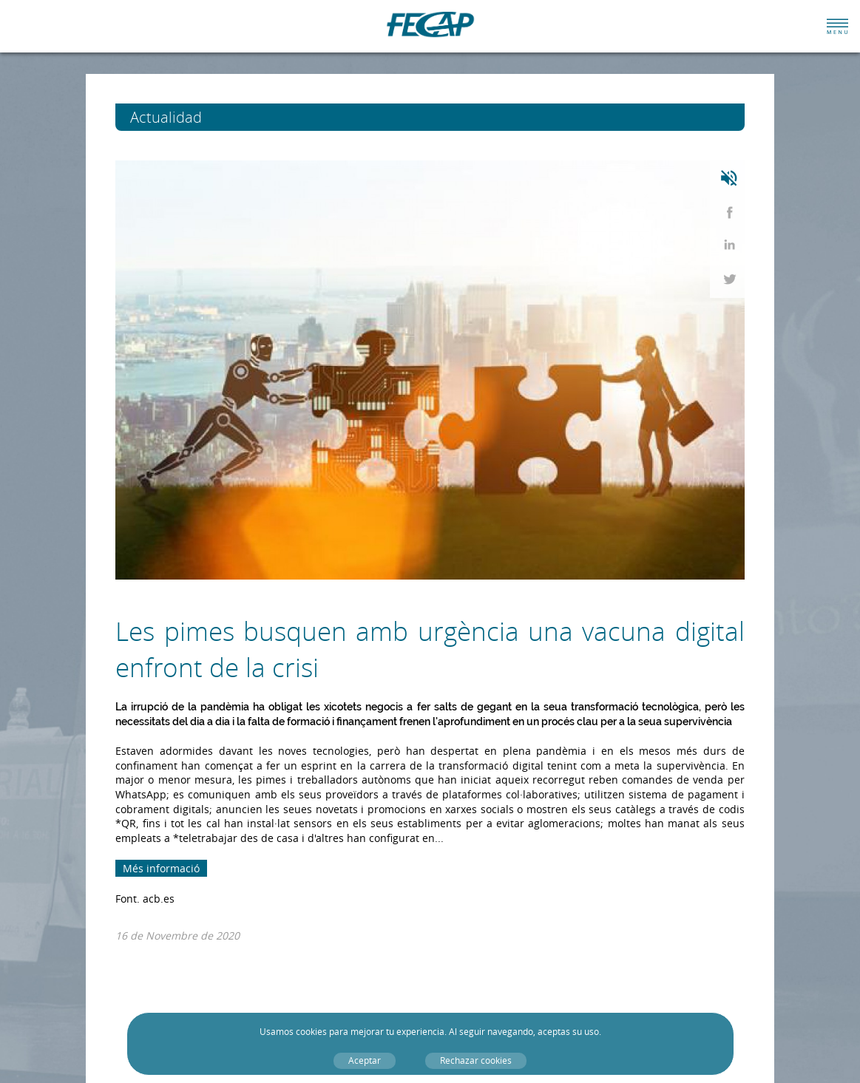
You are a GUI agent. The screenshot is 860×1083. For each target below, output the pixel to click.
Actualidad (198, 117)
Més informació (161, 868)
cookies (311, 1031)
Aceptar (364, 1060)
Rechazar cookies (476, 1060)
